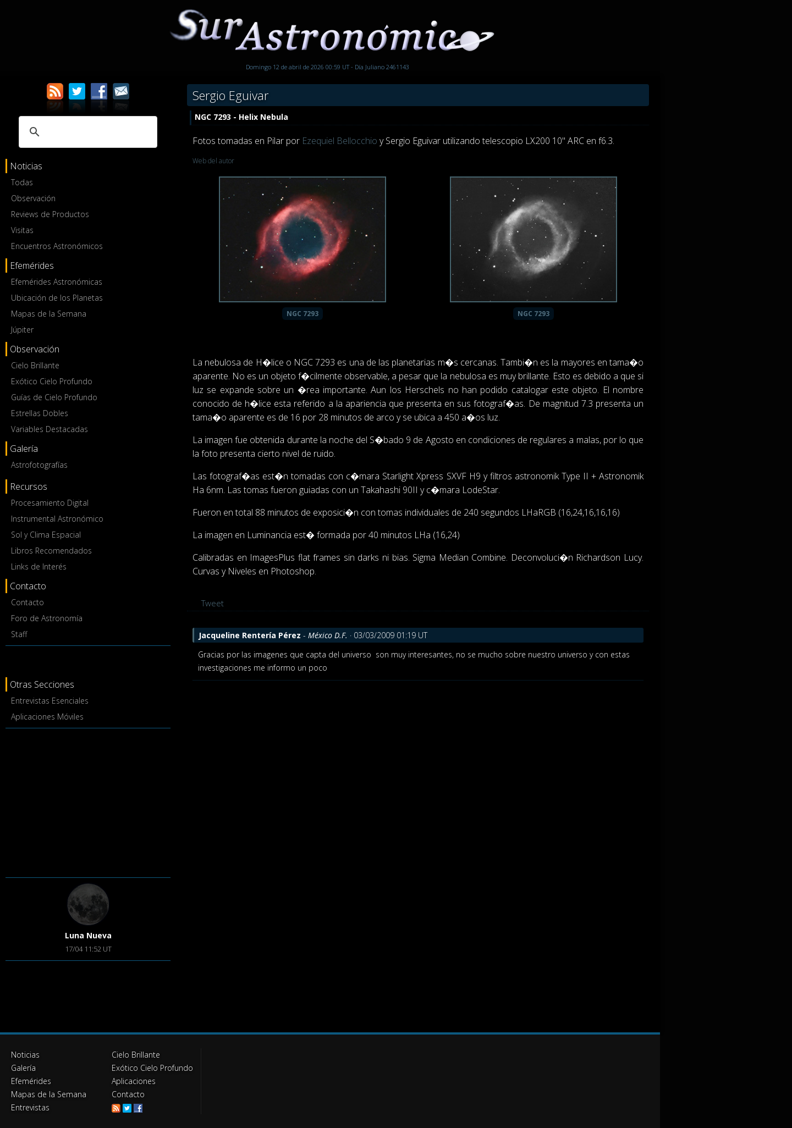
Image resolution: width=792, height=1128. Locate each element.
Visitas (22, 230)
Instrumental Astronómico (57, 518)
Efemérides (31, 1081)
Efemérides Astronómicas (56, 282)
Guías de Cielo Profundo (54, 397)
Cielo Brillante (35, 365)
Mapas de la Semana (48, 313)
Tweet (212, 603)
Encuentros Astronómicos (57, 246)
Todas (22, 182)
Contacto (27, 602)
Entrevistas (30, 1107)
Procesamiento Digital (50, 502)
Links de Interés (39, 566)
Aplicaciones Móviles (47, 716)
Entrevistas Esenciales (50, 700)
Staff (19, 634)
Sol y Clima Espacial (46, 534)
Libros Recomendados (51, 550)
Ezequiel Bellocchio (339, 141)
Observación (33, 198)
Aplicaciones (134, 1081)
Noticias (25, 1054)
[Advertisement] (88, 801)
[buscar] (86, 132)
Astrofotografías (39, 465)
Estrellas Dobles (39, 413)
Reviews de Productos (50, 214)
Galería (23, 1068)
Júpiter (22, 329)
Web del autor (213, 160)
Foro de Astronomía (46, 618)
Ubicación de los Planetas (57, 297)
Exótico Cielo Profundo (51, 381)
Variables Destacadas (49, 429)
